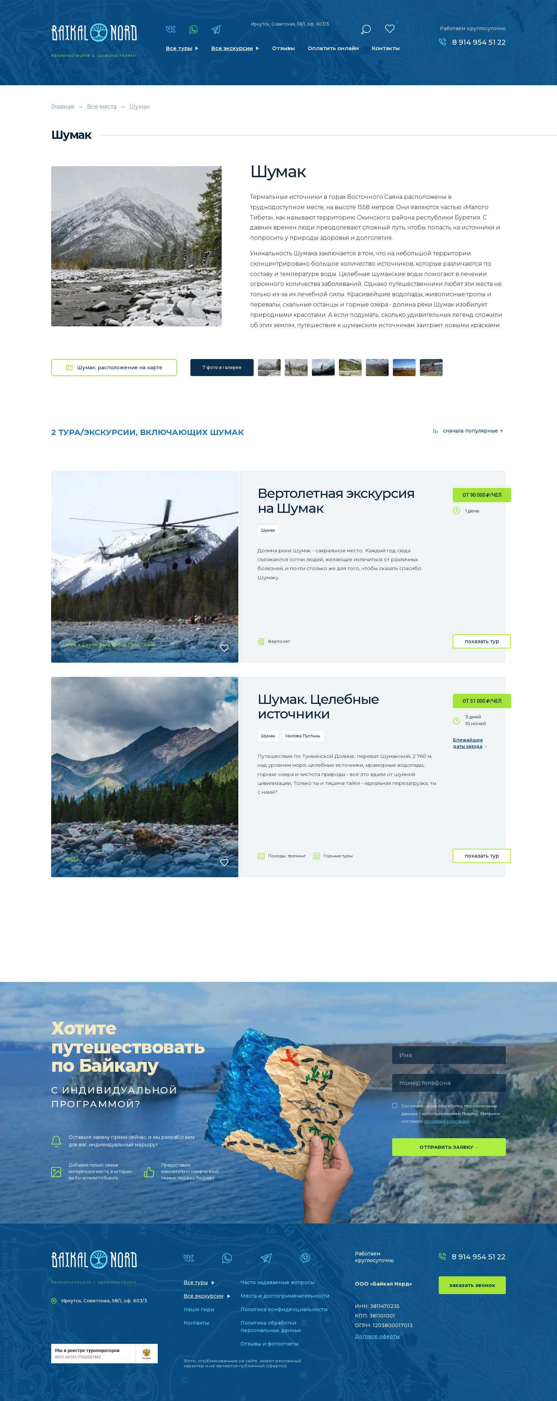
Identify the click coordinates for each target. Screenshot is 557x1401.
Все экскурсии (232, 48)
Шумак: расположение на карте (119, 367)
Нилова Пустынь (303, 735)
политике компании (447, 1121)
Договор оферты (377, 1336)
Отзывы (283, 48)
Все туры (179, 48)
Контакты (386, 48)
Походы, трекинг (287, 855)
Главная (62, 106)
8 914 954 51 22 (479, 42)
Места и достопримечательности (284, 1296)
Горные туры (338, 855)
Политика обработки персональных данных (270, 1327)
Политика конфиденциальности (284, 1309)
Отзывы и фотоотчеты (269, 1344)
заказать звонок (472, 1285)
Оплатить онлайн (333, 48)
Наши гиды (199, 1309)
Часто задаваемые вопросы (277, 1282)
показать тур (482, 641)
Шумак (268, 530)
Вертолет (279, 641)
